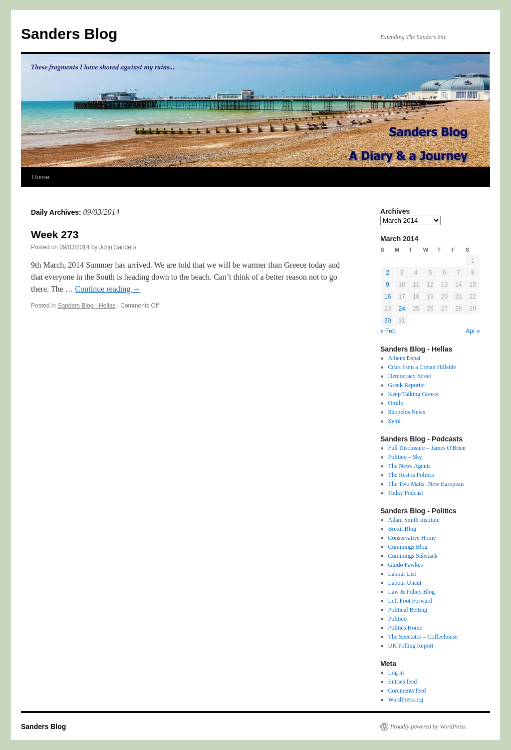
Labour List (402, 573)
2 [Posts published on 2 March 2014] (387, 272)
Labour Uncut (405, 582)
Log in (396, 672)
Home (40, 177)
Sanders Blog (69, 33)
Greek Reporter (406, 384)
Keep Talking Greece (413, 393)
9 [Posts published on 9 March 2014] (387, 284)
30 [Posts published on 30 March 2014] (387, 320)
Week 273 (54, 234)
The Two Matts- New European (426, 483)
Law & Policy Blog (411, 591)
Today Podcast (405, 492)
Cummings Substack (413, 555)
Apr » (473, 331)
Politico (397, 618)
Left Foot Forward (410, 600)
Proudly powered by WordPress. (428, 726)
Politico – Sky (405, 456)
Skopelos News (406, 411)
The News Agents (409, 465)
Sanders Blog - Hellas (86, 305)
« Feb (388, 331)
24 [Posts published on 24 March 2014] (401, 308)
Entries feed (402, 681)
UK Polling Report (411, 645)
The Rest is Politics (411, 474)
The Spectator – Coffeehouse (423, 636)
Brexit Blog (402, 528)
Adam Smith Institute (414, 519)
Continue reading (108, 289)
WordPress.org (405, 699)
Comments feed (407, 690)
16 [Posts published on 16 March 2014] (387, 296)
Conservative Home (412, 537)
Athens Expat (404, 358)
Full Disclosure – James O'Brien (427, 447)
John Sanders (117, 247)
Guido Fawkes (405, 564)
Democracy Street (409, 376)
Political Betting (407, 609)
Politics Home (405, 627)
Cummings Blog (408, 546)
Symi (394, 420)
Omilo (396, 402)
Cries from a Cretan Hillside (422, 367)
